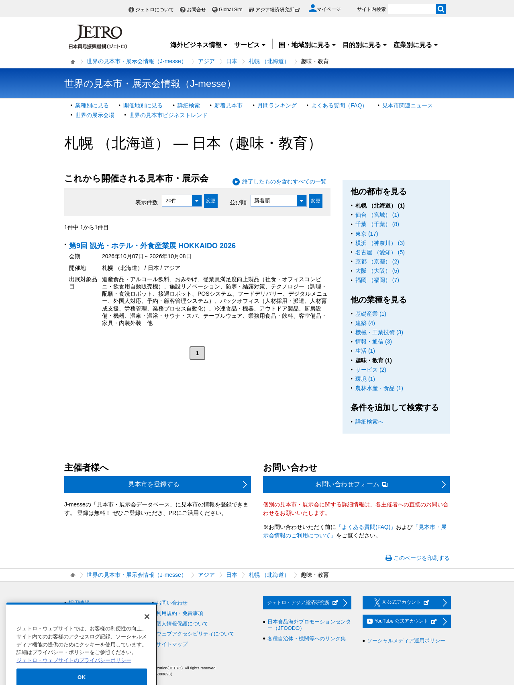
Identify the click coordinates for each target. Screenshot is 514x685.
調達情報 (79, 613)
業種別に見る (92, 105)
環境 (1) (365, 379)
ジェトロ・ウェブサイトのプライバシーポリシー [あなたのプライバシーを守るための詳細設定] (73, 674)
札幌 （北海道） (269, 61)
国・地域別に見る (308, 44)
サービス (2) (370, 369)
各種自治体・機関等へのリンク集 (306, 639)
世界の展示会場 (94, 115)
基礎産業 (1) (370, 314)
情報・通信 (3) (373, 341)
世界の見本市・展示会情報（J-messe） (137, 61)
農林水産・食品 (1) (379, 388)
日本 (231, 61)
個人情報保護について (182, 624)
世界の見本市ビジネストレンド (168, 115)
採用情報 (79, 603)
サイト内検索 (371, 9)
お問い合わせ (172, 603)
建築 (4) (365, 323)
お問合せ (196, 9)
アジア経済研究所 (277, 9)
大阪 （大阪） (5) (377, 270)
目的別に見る (365, 44)
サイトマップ (172, 644)
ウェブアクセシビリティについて (195, 634)
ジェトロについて (154, 9)
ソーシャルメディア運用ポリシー (406, 641)
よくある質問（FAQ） (339, 105)
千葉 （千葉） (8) (377, 224)
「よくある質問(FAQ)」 (366, 527)
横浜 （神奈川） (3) (380, 243)
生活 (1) (365, 351)
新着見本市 (228, 105)
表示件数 (146, 202)
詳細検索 (188, 105)
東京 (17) (366, 233)
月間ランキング (277, 105)
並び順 (238, 202)
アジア (206, 61)
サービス (250, 44)
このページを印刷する (422, 558)
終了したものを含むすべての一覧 (284, 181)
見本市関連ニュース (407, 105)
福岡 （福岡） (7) (377, 280)
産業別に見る (416, 44)
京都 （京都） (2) (377, 261)
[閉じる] (147, 630)
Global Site (231, 9)
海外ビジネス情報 (199, 44)
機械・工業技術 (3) (379, 332)
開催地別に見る (143, 105)
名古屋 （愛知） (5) (380, 252)
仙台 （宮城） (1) (377, 215)
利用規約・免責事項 (179, 613)
